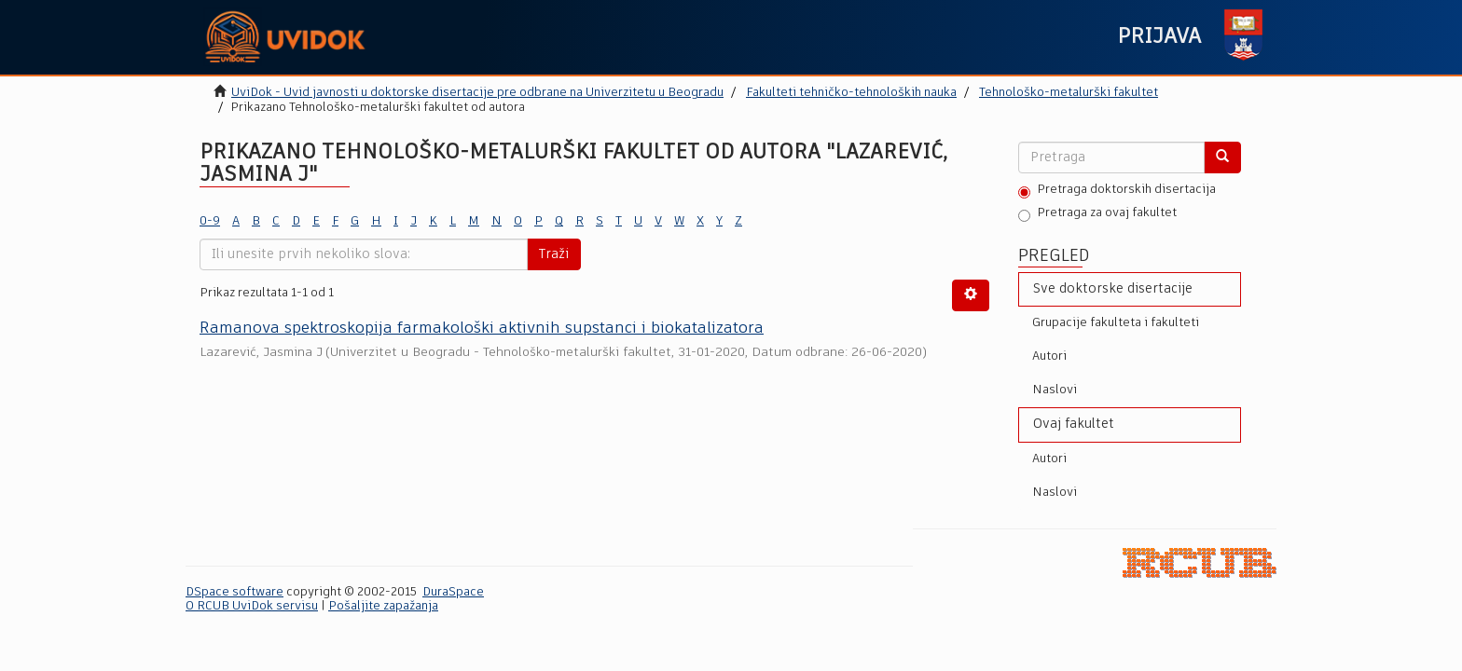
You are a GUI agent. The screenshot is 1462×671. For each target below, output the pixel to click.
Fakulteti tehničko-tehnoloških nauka (851, 93)
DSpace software (234, 592)
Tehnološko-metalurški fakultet (1068, 93)
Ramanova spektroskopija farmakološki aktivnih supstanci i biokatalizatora (482, 328)
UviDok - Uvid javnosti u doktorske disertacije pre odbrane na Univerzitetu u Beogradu (477, 93)
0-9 (210, 221)
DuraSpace (453, 592)
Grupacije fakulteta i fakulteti (1115, 323)
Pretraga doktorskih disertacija (1117, 191)
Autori (1049, 356)
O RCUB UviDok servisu (252, 606)
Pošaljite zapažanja (383, 606)
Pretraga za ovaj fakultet (1097, 214)
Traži (554, 254)
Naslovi (1054, 390)
